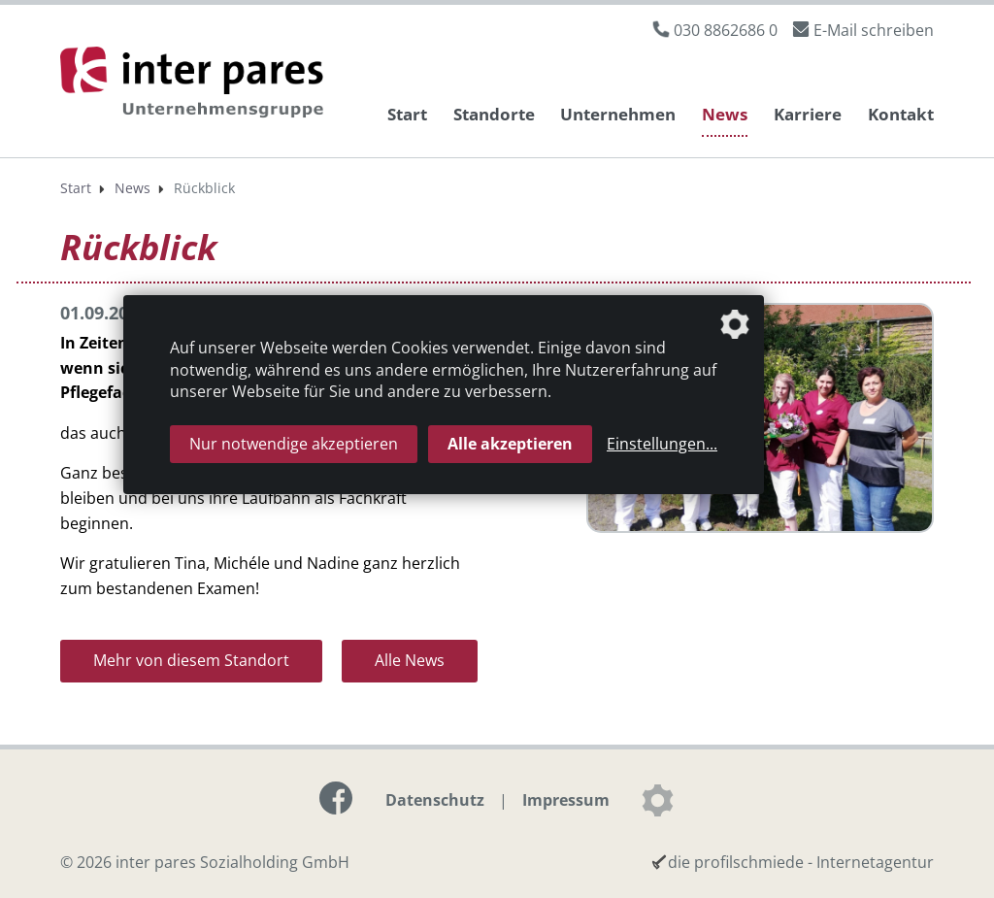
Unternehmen (618, 114)
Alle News (410, 660)
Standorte (494, 114)
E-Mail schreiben (873, 30)
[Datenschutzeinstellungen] (657, 799)
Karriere (808, 114)
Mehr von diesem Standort (191, 660)
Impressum (566, 800)
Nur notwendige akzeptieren (293, 443)
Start (407, 114)
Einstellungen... (662, 443)
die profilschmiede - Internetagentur (801, 862)
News (724, 114)
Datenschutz (434, 800)
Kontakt (901, 114)
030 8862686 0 (726, 30)
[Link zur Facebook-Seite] (336, 798)
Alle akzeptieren (510, 443)
